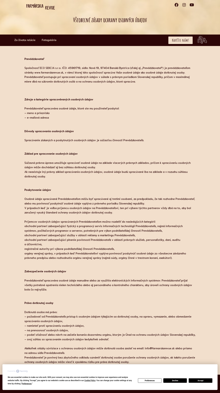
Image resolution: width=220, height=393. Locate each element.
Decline (175, 381)
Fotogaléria (49, 40)
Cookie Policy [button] (89, 380)
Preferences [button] (27, 384)
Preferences (150, 381)
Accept (201, 381)
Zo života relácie (24, 40)
